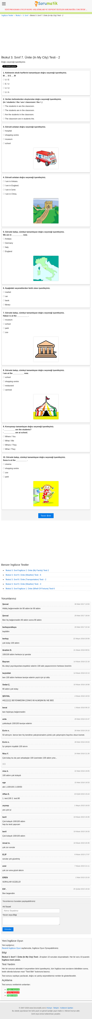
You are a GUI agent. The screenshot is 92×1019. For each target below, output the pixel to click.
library (6, 305)
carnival (7, 390)
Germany (8, 243)
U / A (6, 92)
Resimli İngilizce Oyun (11, 948)
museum (7, 139)
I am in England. (11, 186)
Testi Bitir (46, 515)
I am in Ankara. (10, 181)
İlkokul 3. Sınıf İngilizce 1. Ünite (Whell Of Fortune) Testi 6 (30, 589)
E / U (6, 84)
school (7, 143)
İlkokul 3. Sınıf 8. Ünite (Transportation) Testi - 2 (26, 579)
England (7, 251)
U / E (6, 80)
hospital (7, 131)
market (7, 292)
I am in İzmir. (9, 190)
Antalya (7, 239)
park (6, 328)
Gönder (8, 929)
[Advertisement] (46, 36)
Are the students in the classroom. (18, 115)
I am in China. (10, 194)
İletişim (56, 1008)
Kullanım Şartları (66, 1008)
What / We (8, 441)
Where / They (10, 445)
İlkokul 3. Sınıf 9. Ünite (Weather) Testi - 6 (23, 575)
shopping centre (11, 135)
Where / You (9, 436)
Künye (49, 1008)
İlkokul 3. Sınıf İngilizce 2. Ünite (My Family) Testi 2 (27, 570)
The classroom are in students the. (19, 119)
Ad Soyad (7, 907)
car (5, 296)
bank (6, 300)
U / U (6, 88)
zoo (5, 332)
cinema (7, 464)
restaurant (8, 386)
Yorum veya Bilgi (10, 915)
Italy (6, 247)
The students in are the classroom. (19, 106)
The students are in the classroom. (19, 110)
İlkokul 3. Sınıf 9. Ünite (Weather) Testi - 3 (23, 584)
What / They (9, 449)
